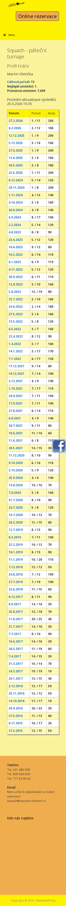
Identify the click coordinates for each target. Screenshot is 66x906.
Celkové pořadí (18, 82)
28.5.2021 (16, 448)
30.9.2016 (16, 708)
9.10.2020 (16, 463)
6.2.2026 (15, 128)
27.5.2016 (16, 716)
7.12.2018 (16, 567)
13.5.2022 (16, 321)
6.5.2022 (15, 329)
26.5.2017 (16, 649)
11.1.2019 (16, 559)
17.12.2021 (16, 366)
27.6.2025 (16, 150)
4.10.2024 (16, 202)
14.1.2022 (16, 351)
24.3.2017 (16, 671)
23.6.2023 (16, 240)
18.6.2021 (16, 433)
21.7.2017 (16, 627)
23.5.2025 (16, 173)
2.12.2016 (16, 686)
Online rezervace (37, 16)
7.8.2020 (15, 493)
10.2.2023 (16, 255)
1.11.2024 (16, 195)
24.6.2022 (16, 307)
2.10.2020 (16, 470)
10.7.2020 (16, 515)
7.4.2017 (15, 656)
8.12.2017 (16, 597)
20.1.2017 (16, 679)
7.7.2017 (15, 634)
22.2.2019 (16, 545)
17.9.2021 (16, 403)
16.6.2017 (16, 641)
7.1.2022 (15, 359)
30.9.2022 (16, 277)
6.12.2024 (16, 180)
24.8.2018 (16, 574)
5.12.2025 (16, 143)
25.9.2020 (16, 478)
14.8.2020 (16, 485)
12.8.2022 (16, 284)
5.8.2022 (15, 292)
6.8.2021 (15, 418)
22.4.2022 (16, 336)
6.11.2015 (16, 723)
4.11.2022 (16, 269)
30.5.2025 (16, 165)
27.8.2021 (16, 411)
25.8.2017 (16, 612)
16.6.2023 (16, 247)
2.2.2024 (15, 225)
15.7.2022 (16, 299)
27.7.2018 (16, 582)
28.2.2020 (16, 522)
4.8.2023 (15, 232)
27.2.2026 (16, 121)
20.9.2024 (16, 210)
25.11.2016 (16, 693)
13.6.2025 (16, 158)
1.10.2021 (16, 388)
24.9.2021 (16, 396)
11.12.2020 (16, 455)
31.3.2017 (16, 664)
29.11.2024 (16, 188)
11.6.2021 (16, 440)
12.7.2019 (16, 530)
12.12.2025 (16, 136)
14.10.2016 (16, 701)
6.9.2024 (15, 217)
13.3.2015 (16, 731)
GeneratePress (46, 900)
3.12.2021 (16, 381)
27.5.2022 (16, 314)
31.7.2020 (16, 500)
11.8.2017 (16, 619)
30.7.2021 (16, 426)
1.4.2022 (15, 344)
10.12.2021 (16, 374)
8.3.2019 (15, 537)
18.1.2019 (16, 552)
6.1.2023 (15, 262)
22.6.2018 (16, 589)
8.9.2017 (15, 604)
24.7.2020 (16, 508)
